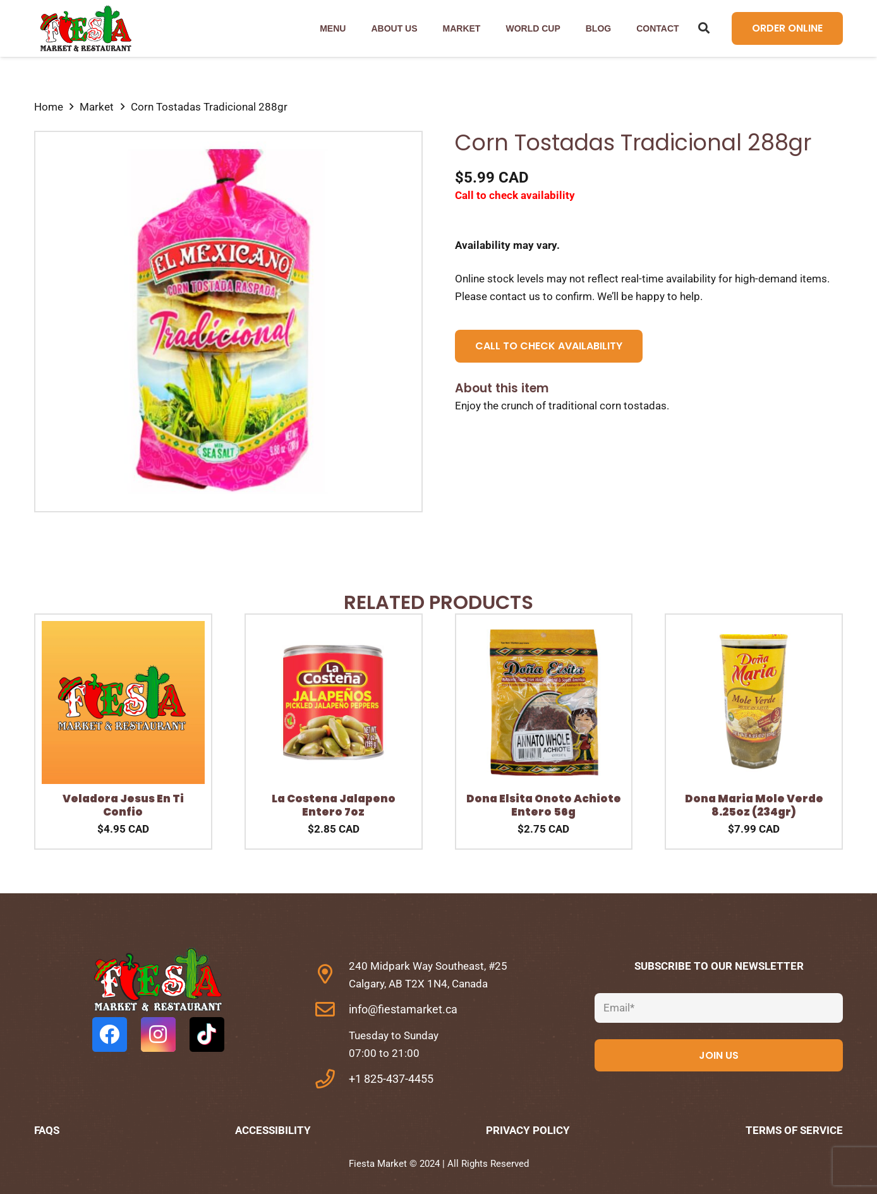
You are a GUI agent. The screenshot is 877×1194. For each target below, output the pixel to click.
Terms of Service (794, 1130)
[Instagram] (158, 1034)
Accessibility (273, 1130)
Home (48, 106)
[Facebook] (109, 1034)
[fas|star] (158, 982)
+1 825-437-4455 (391, 1078)
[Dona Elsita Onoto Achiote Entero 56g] (544, 630)
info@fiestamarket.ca (403, 1009)
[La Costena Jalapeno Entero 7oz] (333, 630)
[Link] (85, 29)
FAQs (46, 1130)
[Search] (704, 28)
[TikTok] (207, 1034)
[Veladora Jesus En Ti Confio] (123, 630)
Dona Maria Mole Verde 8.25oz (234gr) (754, 805)
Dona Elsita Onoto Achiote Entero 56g (543, 805)
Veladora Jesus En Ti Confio (123, 805)
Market (97, 106)
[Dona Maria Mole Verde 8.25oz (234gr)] (753, 630)
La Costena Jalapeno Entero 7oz (334, 805)
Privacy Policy (528, 1130)
